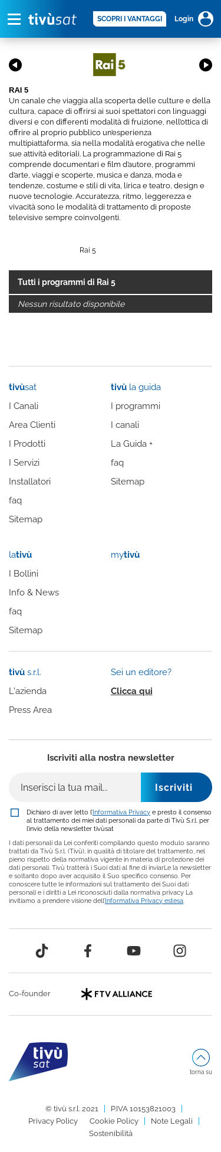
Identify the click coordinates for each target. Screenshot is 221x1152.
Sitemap (25, 519)
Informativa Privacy (121, 812)
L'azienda (28, 691)
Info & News (34, 592)
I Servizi (24, 462)
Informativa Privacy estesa (144, 900)
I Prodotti (27, 443)
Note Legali (172, 1121)
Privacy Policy (53, 1121)
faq (15, 500)
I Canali (23, 406)
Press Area (30, 710)
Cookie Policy (114, 1121)
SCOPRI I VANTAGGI (129, 19)
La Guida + (132, 443)
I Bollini (23, 573)
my (125, 554)
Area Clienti (32, 425)
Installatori (30, 481)
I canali (125, 425)
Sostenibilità (111, 1133)
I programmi (135, 406)
